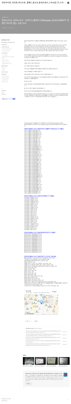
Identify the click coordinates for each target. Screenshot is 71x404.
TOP (68, 399)
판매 (3, 67)
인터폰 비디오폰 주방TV (7, 48)
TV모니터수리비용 (6, 50)
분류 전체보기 (5, 40)
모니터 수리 (5, 60)
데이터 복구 (5, 81)
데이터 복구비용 (5, 78)
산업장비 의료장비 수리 (7, 63)
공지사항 (4, 44)
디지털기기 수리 (5, 61)
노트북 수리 (5, 79)
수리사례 (27, 328)
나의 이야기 (4, 72)
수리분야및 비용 (5, 47)
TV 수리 (31, 328)
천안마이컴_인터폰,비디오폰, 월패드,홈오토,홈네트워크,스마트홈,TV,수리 (33, 3)
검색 (65, 3)
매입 (3, 69)
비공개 (3, 74)
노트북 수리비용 (5, 76)
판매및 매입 (4, 66)
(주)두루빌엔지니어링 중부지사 (7, 42)
